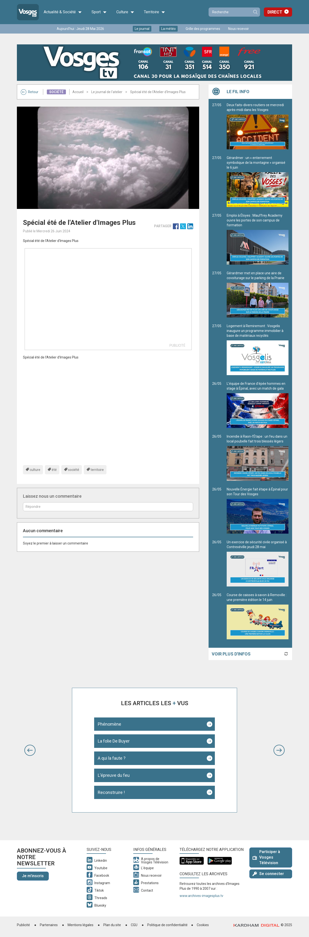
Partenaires (49, 925)
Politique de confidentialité (167, 925)
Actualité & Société (63, 12)
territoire (97, 470)
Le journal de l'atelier (106, 92)
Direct (274, 11)
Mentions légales (80, 925)
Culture (125, 12)
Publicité (23, 925)
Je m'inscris (33, 876)
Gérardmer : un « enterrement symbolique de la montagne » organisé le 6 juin (257, 181)
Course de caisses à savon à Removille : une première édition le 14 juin (257, 616)
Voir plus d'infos (231, 653)
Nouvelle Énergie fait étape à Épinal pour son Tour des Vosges (257, 510)
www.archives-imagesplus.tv (201, 896)
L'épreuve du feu (114, 775)
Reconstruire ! (111, 792)
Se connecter (268, 873)
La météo (168, 29)
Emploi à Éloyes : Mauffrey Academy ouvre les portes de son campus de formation (257, 239)
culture (35, 470)
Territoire (154, 12)
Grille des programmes (203, 29)
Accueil (78, 92)
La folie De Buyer (114, 741)
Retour (29, 92)
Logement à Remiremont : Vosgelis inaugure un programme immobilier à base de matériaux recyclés (257, 349)
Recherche (255, 12)
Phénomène (109, 724)
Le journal (142, 29)
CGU (134, 925)
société (73, 470)
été (54, 470)
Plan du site (112, 925)
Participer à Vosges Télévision (266, 857)
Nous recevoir (238, 29)
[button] (30, 750)
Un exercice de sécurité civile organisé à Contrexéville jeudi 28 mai (257, 563)
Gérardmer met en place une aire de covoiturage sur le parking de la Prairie (257, 294)
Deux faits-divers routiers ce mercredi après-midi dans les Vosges (257, 126)
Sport (99, 12)
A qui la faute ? (112, 758)
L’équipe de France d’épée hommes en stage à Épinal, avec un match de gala (257, 405)
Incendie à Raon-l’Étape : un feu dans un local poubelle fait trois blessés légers (257, 457)
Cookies (203, 925)
